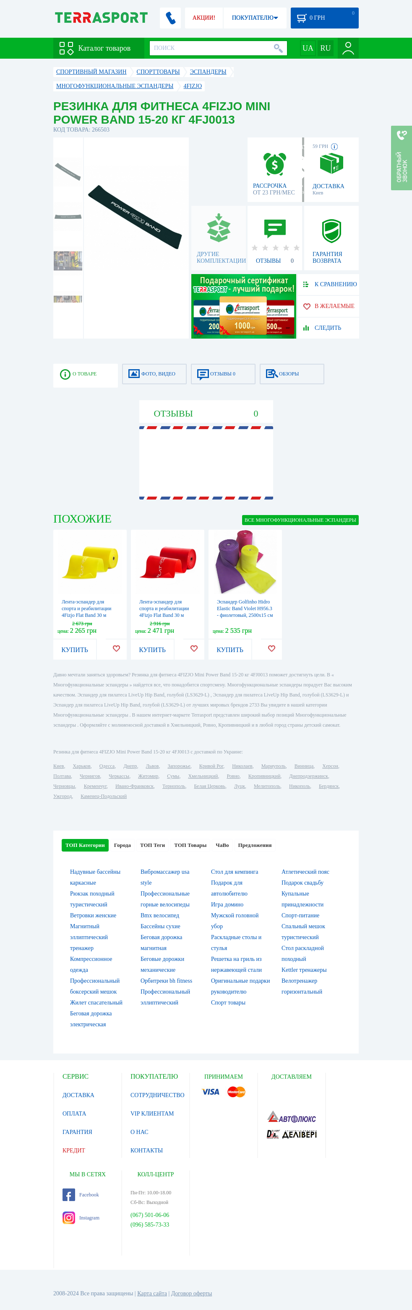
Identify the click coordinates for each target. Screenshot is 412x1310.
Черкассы (119, 776)
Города (122, 845)
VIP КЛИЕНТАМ (152, 1114)
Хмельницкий (203, 776)
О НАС (139, 1132)
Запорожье (178, 766)
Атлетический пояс (305, 872)
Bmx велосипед (160, 915)
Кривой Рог (211, 766)
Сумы (173, 776)
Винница (304, 766)
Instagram (81, 1218)
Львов (152, 766)
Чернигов (90, 776)
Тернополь (173, 786)
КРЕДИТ (74, 1150)
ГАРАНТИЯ (77, 1132)
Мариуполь (273, 766)
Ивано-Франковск (134, 786)
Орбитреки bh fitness (166, 981)
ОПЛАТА (74, 1114)
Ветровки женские (93, 915)
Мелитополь (267, 786)
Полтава (62, 776)
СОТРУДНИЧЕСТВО (157, 1095)
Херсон (330, 766)
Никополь (299, 786)
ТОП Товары (190, 845)
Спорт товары (228, 1002)
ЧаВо (222, 845)
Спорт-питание (300, 915)
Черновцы (64, 786)
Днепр (130, 766)
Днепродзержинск (308, 776)
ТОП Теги (152, 845)
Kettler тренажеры (304, 970)
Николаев (242, 766)
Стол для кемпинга (234, 872)
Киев (58, 766)
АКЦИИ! (204, 18)
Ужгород (62, 796)
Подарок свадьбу (302, 883)
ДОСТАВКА (78, 1095)
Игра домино (227, 904)
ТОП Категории (85, 845)
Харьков (81, 766)
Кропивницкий (264, 776)
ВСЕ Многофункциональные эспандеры (300, 520)
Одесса (107, 766)
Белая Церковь (209, 786)
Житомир (148, 776)
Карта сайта (152, 1293)
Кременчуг (95, 786)
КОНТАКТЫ (146, 1150)
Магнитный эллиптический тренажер (89, 937)
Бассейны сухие (160, 926)
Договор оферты (191, 1293)
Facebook (81, 1194)
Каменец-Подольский (104, 796)
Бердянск (329, 786)
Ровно (233, 776)
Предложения (255, 845)
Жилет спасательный (96, 1002)
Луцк (239, 786)
